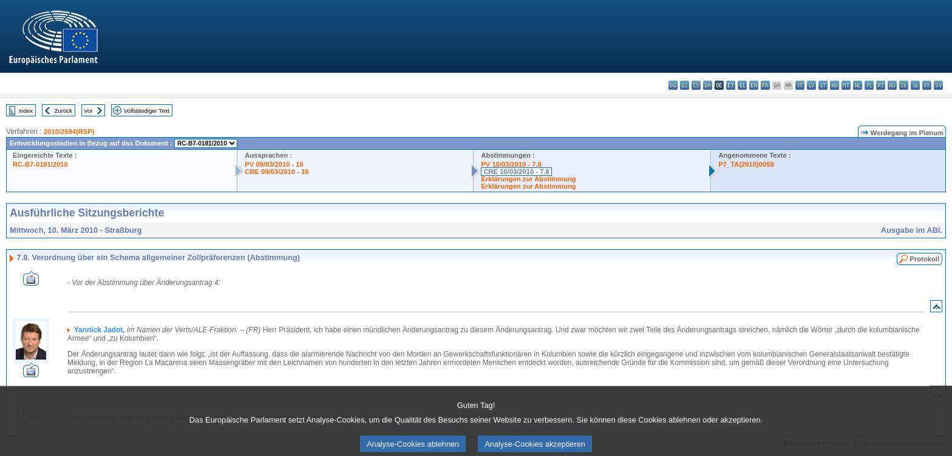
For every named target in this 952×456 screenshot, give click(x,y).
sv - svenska (938, 85)
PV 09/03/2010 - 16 (274, 164)
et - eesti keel (730, 85)
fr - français (765, 85)
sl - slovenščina (915, 85)
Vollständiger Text (146, 110)
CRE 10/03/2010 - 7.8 (516, 171)
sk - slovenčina (903, 85)
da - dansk (707, 85)
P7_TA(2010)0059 (745, 164)
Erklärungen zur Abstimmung (528, 179)
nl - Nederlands (857, 85)
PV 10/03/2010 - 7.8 (511, 164)
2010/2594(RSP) (69, 131)
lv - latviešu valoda (811, 85)
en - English (753, 85)
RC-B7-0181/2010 (40, 164)
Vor (88, 110)
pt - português (880, 85)
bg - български (673, 85)
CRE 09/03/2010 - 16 (276, 171)
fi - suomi (926, 85)
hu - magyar (834, 85)
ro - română (892, 85)
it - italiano (799, 85)
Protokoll (924, 259)
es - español (684, 85)
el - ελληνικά (742, 85)
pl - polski (869, 85)
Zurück (63, 110)
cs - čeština (696, 85)
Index (26, 110)
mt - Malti (846, 85)
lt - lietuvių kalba (823, 85)
